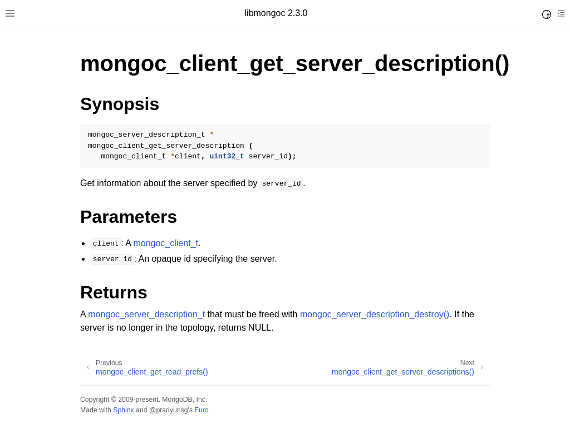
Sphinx (123, 410)
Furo (201, 410)
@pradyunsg (168, 410)
